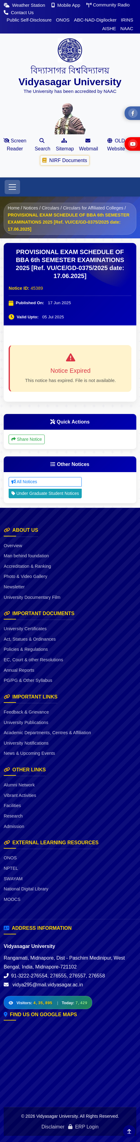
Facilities (12, 805)
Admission (14, 826)
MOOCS (12, 899)
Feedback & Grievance (26, 712)
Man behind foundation (26, 555)
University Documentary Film (32, 597)
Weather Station (25, 5)
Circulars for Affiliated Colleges (93, 207)
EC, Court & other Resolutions (33, 659)
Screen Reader (15, 144)
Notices (30, 207)
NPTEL (11, 868)
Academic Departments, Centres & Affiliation (47, 732)
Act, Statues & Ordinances (30, 639)
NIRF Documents (64, 160)
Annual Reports (19, 670)
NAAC (126, 28)
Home (13, 207)
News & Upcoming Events (29, 753)
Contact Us (19, 12)
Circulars (50, 207)
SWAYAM (13, 878)
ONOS (62, 19)
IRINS (127, 19)
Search (42, 144)
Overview (13, 545)
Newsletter (14, 586)
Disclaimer (52, 1126)
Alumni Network (19, 784)
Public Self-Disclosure (29, 19)
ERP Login (83, 1126)
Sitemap (65, 144)
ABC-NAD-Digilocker (95, 19)
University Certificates (25, 628)
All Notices (24, 481)
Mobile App (66, 5)
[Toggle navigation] (12, 187)
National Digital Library (26, 888)
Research (13, 816)
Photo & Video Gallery (25, 576)
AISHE (109, 28)
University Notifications (26, 743)
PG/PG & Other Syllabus (28, 680)
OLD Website (116, 144)
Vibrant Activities (20, 795)
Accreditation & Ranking (27, 566)
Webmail (88, 144)
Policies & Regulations (26, 649)
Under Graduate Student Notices (45, 493)
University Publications (26, 722)
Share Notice (26, 439)
